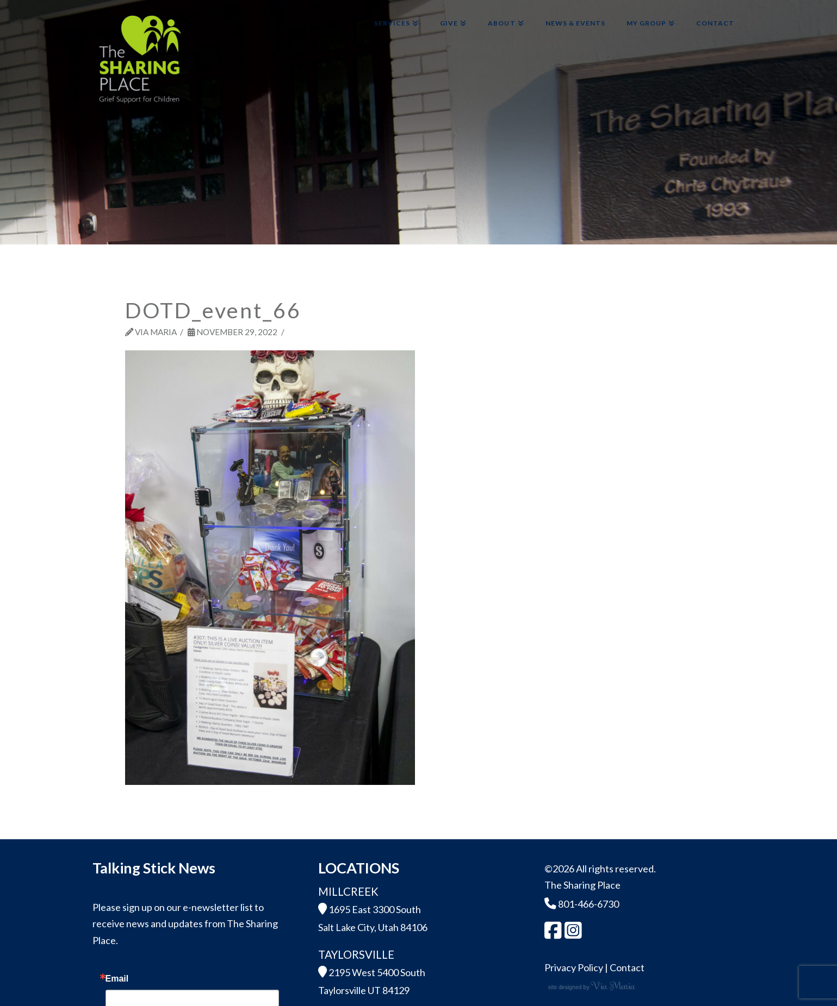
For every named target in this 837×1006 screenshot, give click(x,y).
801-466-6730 (581, 904)
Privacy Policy (573, 967)
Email (117, 978)
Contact (627, 967)
